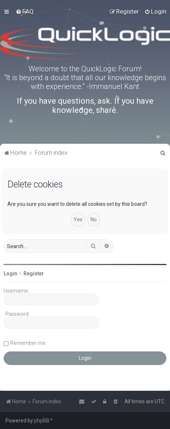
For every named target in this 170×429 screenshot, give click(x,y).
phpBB (41, 420)
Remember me (27, 343)
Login (10, 273)
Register (33, 273)
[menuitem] (25, 11)
